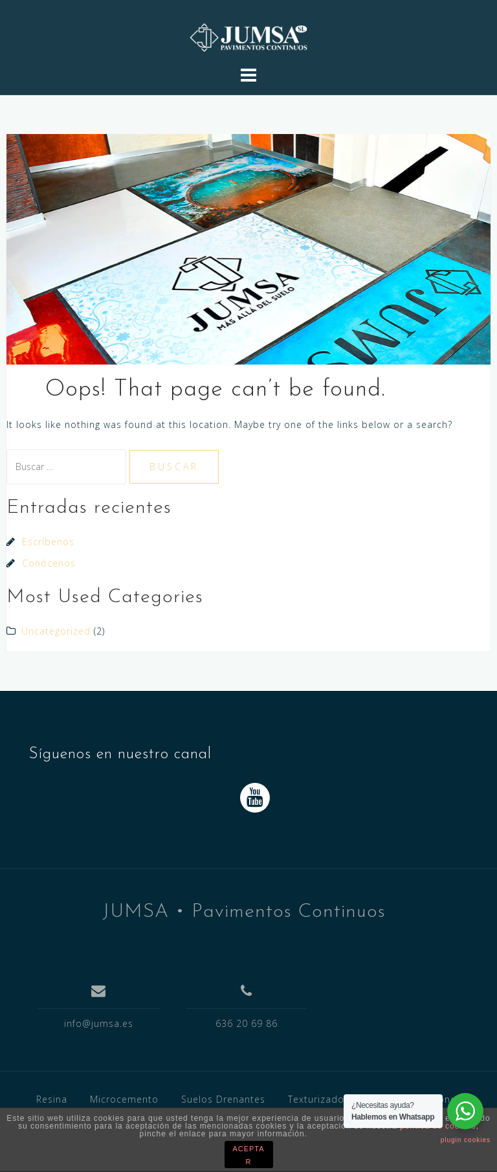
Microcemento (124, 1099)
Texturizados (318, 1099)
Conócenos (49, 563)
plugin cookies (466, 1140)
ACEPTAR (248, 1155)
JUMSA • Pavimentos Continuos (244, 912)
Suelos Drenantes (223, 1099)
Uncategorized (56, 631)
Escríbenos (48, 541)
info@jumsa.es (98, 1023)
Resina (51, 1099)
